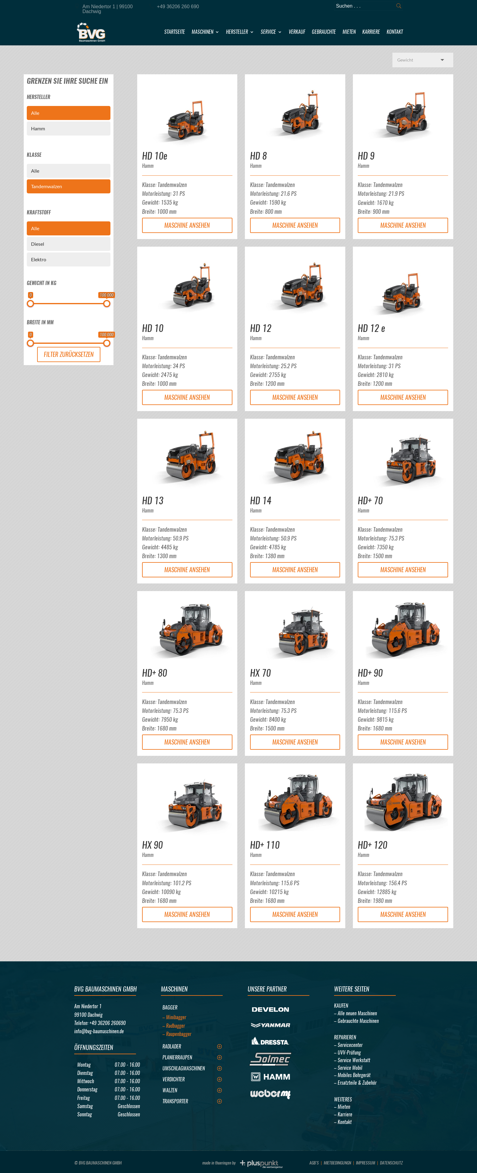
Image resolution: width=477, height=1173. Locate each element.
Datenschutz (391, 1163)
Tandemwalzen (46, 186)
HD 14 (260, 500)
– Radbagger (173, 1026)
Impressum (365, 1163)
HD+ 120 (372, 845)
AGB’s (314, 1163)
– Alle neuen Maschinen (355, 1013)
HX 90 (152, 845)
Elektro (38, 259)
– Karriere (343, 1114)
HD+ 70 (370, 500)
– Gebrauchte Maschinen (356, 1021)
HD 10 (152, 328)
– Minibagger (174, 1017)
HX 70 (260, 673)
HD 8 (258, 156)
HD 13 (152, 500)
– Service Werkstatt (352, 1060)
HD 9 (366, 156)
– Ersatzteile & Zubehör (355, 1083)
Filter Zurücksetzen (69, 354)
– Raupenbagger (176, 1034)
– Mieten (342, 1107)
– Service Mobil (348, 1068)
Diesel (37, 244)
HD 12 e (371, 328)
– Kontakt (343, 1122)
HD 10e (154, 156)
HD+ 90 (370, 673)
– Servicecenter (348, 1045)
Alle (35, 113)
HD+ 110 (265, 845)
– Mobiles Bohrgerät (352, 1075)
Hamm (38, 128)
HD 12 (260, 328)
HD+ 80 (154, 673)
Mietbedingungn (337, 1163)
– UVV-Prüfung (347, 1052)
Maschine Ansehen (187, 225)
